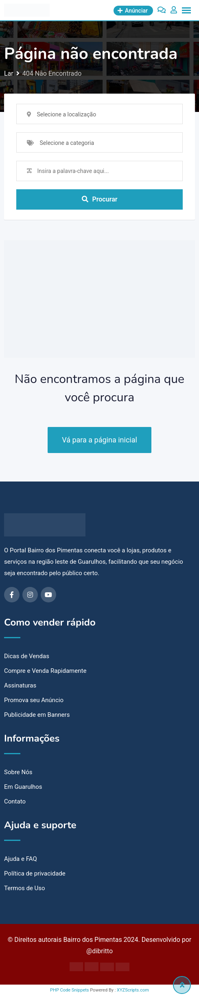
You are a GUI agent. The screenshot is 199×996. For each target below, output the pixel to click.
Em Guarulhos (23, 786)
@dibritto (99, 951)
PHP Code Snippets (69, 990)
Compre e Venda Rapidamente (45, 670)
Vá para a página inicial (99, 440)
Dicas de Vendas (26, 656)
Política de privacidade (35, 873)
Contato (15, 801)
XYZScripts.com (133, 990)
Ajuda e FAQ (20, 858)
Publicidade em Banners (37, 714)
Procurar (100, 199)
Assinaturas (20, 685)
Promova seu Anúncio (33, 700)
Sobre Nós (18, 772)
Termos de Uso (24, 888)
